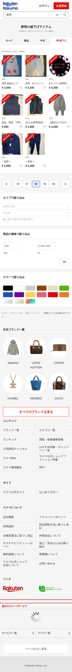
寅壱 (4, 79)
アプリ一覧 (44, 633)
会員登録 (61, 5)
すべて (9, 40)
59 (44, 183)
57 (27, 183)
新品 (26, 40)
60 (53, 183)
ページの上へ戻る (36, 648)
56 (18, 183)
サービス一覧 (9, 633)
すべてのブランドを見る (36, 411)
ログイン (44, 5)
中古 (42, 40)
